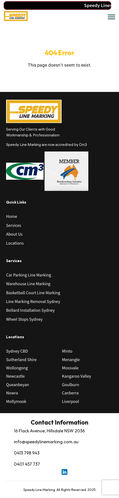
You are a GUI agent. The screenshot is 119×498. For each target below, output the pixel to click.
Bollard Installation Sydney (30, 310)
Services (13, 225)
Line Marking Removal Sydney (33, 301)
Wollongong (17, 368)
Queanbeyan (17, 384)
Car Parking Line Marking (28, 275)
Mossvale (70, 368)
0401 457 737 (27, 464)
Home (11, 216)
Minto (67, 351)
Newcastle (15, 376)
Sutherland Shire (21, 359)
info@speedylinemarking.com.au (46, 442)
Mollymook (16, 401)
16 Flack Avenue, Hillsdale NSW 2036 (49, 431)
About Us (14, 234)
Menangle (71, 359)
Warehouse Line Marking (28, 283)
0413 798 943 (26, 453)
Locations (15, 243)
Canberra (70, 393)
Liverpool (70, 401)
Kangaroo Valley (76, 376)
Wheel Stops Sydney (24, 319)
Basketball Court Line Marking (33, 292)
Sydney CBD (17, 351)
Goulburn (70, 384)
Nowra (12, 393)
